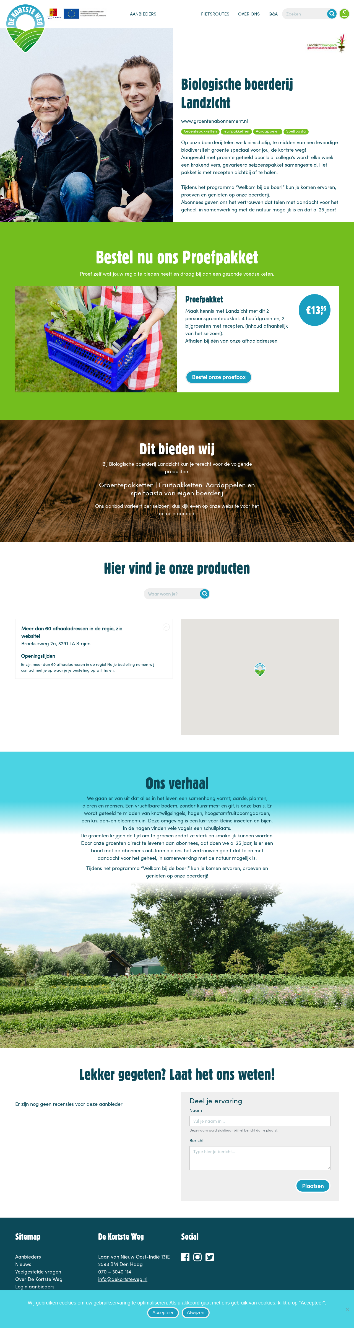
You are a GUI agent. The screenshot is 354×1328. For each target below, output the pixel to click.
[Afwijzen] (347, 1309)
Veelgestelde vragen (38, 1271)
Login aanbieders (34, 1286)
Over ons (249, 14)
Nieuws (178, 17)
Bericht (196, 1140)
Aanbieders (143, 14)
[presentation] (231, 1185)
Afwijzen (195, 1312)
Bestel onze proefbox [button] (219, 376)
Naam (195, 1110)
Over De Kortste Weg (39, 1279)
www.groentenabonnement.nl (214, 121)
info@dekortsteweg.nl (122, 1279)
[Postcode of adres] (177, 593)
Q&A (273, 14)
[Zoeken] (309, 13)
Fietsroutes (215, 14)
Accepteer (163, 1312)
